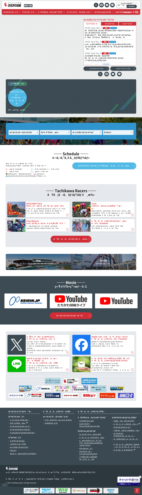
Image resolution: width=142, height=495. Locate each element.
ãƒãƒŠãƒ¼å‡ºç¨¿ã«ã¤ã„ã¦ (126, 439)
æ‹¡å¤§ (132, 6)
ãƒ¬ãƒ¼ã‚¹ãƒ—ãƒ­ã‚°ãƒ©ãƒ (21, 132)
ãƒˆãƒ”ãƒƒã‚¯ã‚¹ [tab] (92, 24)
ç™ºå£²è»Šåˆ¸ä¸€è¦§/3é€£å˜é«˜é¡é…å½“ (88, 458)
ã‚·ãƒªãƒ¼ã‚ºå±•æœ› (17, 441)
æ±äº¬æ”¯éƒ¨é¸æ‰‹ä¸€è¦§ (90, 434)
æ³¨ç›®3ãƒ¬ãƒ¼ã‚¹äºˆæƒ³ (83, 132)
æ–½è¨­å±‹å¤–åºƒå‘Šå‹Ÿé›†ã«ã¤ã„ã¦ (124, 435)
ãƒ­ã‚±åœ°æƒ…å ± (85, 448)
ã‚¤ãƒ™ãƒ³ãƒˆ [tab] (127, 24)
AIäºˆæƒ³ (13, 450)
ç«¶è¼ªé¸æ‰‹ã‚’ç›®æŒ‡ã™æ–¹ (127, 430)
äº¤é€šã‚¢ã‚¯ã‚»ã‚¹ (51, 423)
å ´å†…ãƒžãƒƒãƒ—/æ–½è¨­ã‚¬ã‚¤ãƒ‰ (58, 420)
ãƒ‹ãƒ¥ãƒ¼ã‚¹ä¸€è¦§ (96, 68)
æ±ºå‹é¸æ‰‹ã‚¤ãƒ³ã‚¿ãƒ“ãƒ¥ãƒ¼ (23, 454)
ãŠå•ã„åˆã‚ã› (15, 479)
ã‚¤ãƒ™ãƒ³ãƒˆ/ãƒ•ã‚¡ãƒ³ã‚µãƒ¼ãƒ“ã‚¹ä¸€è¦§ (89, 425)
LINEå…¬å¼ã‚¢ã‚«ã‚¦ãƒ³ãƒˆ (124, 421)
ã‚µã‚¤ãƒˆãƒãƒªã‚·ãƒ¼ (36, 479)
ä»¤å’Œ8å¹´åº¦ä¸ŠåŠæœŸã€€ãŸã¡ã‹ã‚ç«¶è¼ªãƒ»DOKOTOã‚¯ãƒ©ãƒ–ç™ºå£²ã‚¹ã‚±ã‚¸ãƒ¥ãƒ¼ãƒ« (104, 58)
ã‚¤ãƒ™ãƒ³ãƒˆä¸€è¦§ (123, 68)
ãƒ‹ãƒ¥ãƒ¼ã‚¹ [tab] (110, 24)
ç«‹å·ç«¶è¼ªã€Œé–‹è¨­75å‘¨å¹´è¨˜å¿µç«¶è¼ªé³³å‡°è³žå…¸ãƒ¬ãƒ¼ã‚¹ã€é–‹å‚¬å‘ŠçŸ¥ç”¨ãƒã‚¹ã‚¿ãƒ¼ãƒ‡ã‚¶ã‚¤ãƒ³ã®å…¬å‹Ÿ (109, 46)
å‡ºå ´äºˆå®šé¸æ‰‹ (50, 132)
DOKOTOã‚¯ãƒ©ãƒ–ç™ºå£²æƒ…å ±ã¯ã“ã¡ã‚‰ (16, 98)
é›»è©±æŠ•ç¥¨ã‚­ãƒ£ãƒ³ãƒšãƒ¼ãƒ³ (22, 433)
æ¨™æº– (121, 6)
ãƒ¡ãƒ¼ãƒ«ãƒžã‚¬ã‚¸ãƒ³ (122, 427)
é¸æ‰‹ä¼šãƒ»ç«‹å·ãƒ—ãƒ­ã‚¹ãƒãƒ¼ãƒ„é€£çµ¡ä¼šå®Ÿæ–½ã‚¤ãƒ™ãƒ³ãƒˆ (91, 443)
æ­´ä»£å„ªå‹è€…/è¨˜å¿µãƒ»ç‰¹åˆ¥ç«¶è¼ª (88, 453)
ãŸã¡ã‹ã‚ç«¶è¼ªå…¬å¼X (126, 424)
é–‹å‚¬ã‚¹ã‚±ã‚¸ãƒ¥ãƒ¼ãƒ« (19, 420)
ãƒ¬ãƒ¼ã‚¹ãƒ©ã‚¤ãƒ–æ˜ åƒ (70, 315)
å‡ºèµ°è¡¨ (108, 132)
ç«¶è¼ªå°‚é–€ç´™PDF (18, 444)
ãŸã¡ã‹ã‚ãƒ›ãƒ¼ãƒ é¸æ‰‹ (70, 239)
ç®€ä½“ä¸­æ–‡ (68, 479)
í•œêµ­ (56, 479)
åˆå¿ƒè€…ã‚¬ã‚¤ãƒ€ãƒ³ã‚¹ (123, 450)
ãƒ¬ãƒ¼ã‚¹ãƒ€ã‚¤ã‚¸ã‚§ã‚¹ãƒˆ (20, 430)
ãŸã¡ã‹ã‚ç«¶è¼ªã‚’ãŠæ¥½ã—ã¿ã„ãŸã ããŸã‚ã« (127, 446)
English (50, 479)
